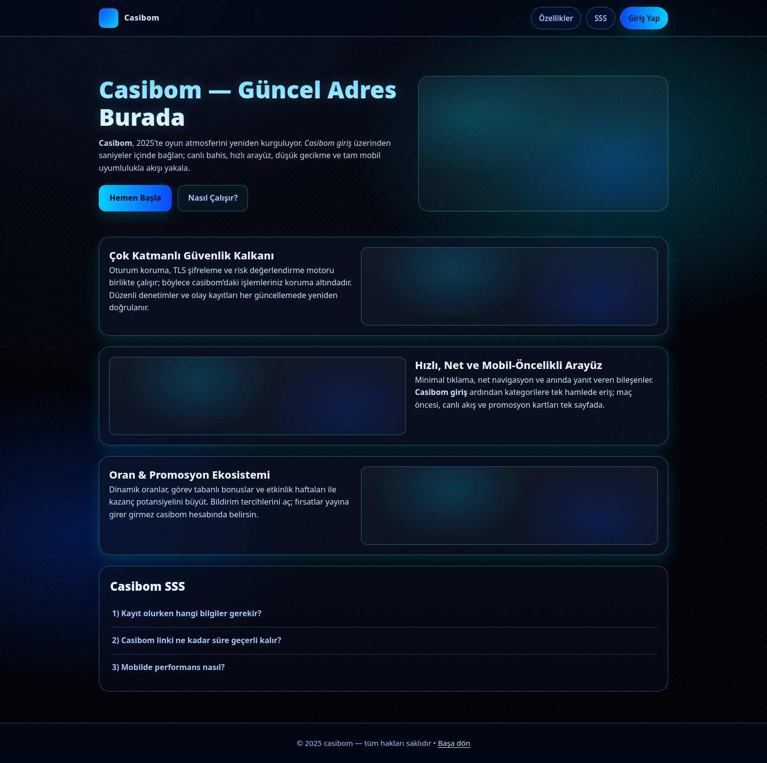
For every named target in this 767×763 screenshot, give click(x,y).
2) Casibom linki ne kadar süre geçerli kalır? (196, 640)
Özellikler (556, 18)
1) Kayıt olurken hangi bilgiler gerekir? (187, 613)
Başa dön (454, 743)
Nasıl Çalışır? (212, 197)
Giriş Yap (644, 18)
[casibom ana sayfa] (129, 18)
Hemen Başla (135, 197)
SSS (600, 18)
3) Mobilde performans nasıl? (168, 667)
